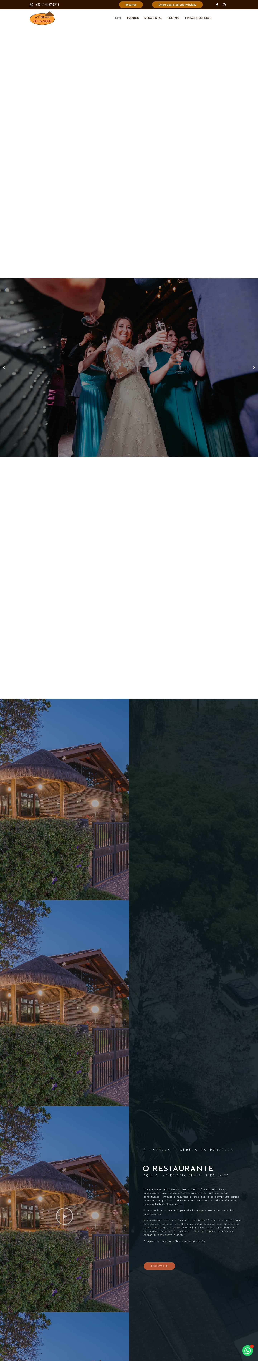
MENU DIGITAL (153, 18)
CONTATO (173, 18)
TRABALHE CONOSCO (198, 18)
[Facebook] (217, 4)
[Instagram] (224, 4)
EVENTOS (133, 18)
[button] (125, 454)
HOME (118, 18)
